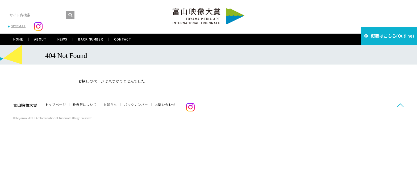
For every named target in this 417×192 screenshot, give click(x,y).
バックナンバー (136, 104)
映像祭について (85, 104)
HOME (18, 39)
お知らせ (110, 104)
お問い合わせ (165, 104)
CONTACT (122, 39)
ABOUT (40, 39)
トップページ (55, 104)
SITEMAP (18, 26)
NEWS (62, 39)
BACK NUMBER (90, 39)
